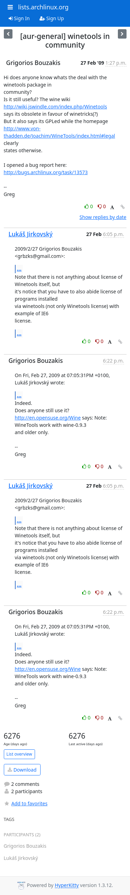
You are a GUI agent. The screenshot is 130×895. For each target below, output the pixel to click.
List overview (19, 754)
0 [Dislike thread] (102, 206)
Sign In (19, 18)
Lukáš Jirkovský (31, 234)
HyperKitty (67, 885)
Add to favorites (25, 803)
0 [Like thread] (89, 206)
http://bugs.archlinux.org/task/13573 (46, 172)
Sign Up (52, 18)
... (19, 268)
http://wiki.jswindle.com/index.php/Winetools (55, 106)
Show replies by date (102, 217)
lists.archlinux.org (43, 7)
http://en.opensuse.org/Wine (48, 417)
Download (22, 769)
